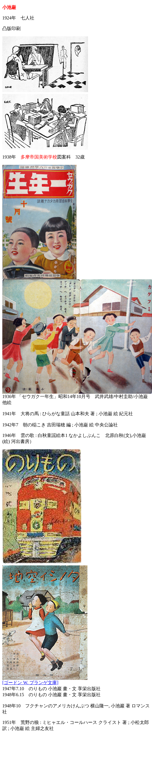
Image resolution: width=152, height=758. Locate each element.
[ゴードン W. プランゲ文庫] (30, 682)
